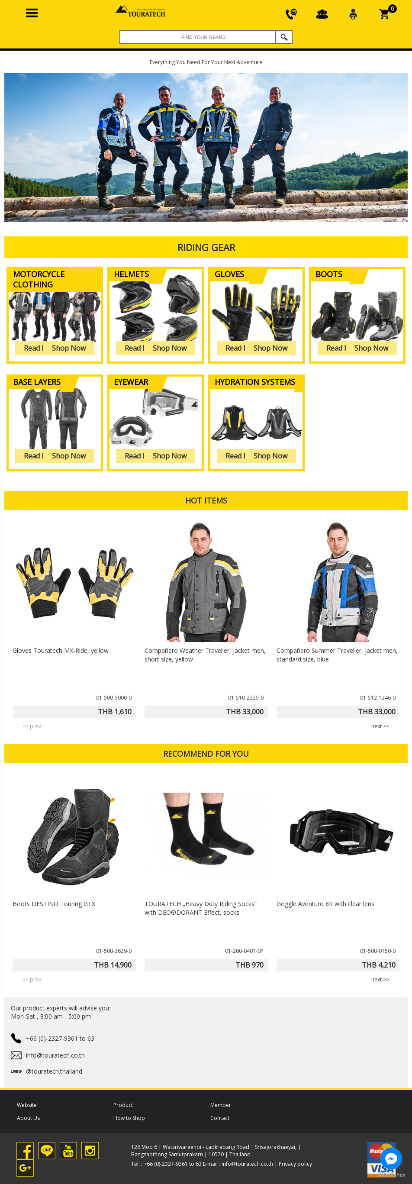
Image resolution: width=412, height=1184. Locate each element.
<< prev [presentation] (32, 726)
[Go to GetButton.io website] (391, 1175)
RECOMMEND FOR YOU (206, 753)
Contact (219, 1118)
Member (220, 1105)
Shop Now (69, 348)
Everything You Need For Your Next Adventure (206, 62)
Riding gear (206, 247)
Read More (41, 348)
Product (123, 1105)
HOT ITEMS (206, 500)
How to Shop (129, 1118)
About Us (28, 1118)
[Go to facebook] (391, 1158)
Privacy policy (295, 1164)
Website (27, 1105)
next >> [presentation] (380, 726)
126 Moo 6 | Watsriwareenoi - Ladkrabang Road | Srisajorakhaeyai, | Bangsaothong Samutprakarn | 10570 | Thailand (216, 1150)
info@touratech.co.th (247, 1164)
